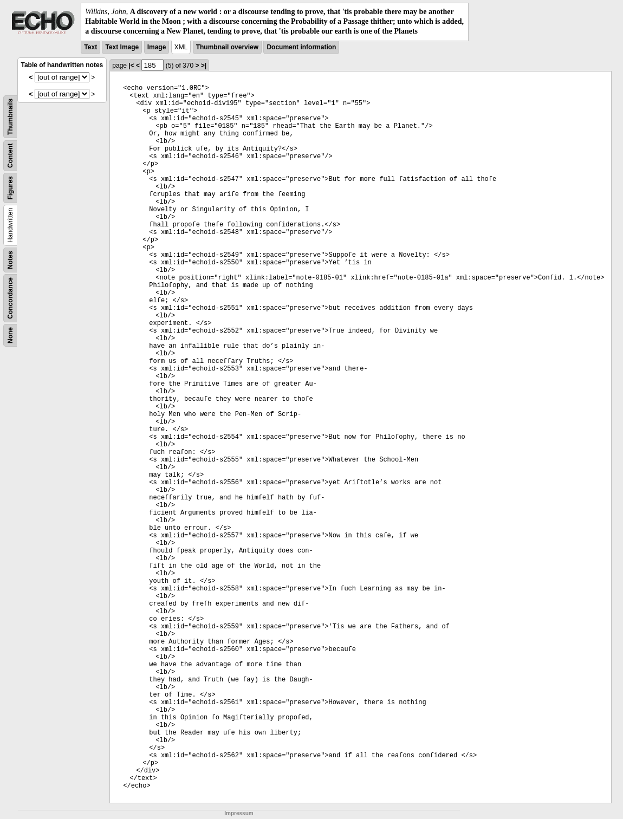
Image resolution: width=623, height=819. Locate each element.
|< (131, 65)
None (10, 335)
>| (203, 65)
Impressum (238, 813)
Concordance (10, 298)
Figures (10, 187)
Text (90, 47)
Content (10, 155)
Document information (301, 47)
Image (156, 47)
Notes (10, 260)
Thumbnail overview (227, 47)
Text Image (122, 47)
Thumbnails (10, 116)
